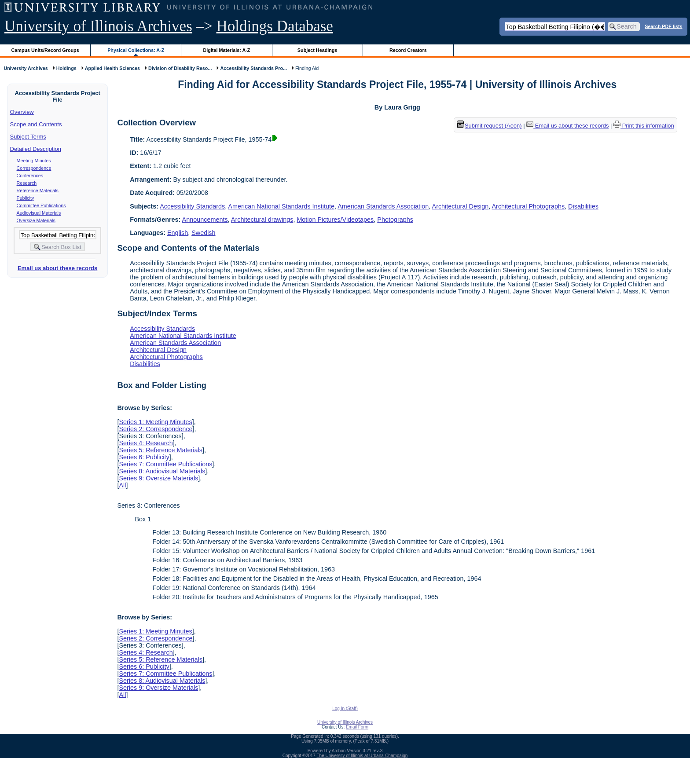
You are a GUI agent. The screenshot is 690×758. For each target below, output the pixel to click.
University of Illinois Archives (98, 26)
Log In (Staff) (345, 708)
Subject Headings (317, 50)
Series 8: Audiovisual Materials (162, 471)
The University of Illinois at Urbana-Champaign (362, 755)
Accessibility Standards (192, 206)
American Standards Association (383, 206)
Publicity (25, 198)
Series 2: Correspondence (155, 428)
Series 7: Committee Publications (165, 464)
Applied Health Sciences (112, 68)
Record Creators (408, 50)
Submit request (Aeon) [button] (489, 125)
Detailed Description (35, 149)
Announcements (205, 219)
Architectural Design (460, 206)
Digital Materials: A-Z (226, 50)
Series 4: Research (145, 443)
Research (27, 183)
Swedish (203, 232)
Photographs (395, 219)
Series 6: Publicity (144, 457)
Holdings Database (275, 26)
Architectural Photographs (528, 206)
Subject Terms (28, 136)
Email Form (357, 727)
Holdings (66, 68)
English (177, 232)
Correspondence (34, 168)
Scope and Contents (36, 124)
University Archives (26, 68)
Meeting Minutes (34, 160)
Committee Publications (41, 205)
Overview (22, 112)
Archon (339, 750)
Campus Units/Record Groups (45, 50)
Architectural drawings (262, 219)
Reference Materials (38, 190)
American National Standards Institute (281, 206)
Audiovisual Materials (39, 213)
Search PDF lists (663, 26)
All (122, 485)
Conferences (30, 175)
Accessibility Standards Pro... (253, 68)
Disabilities (583, 206)
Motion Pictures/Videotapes (335, 219)
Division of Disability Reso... (180, 68)
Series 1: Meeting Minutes (155, 421)
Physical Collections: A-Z (135, 50)
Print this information (643, 125)
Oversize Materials (36, 220)
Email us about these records (57, 268)
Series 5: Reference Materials (160, 450)
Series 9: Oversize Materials (158, 478)
